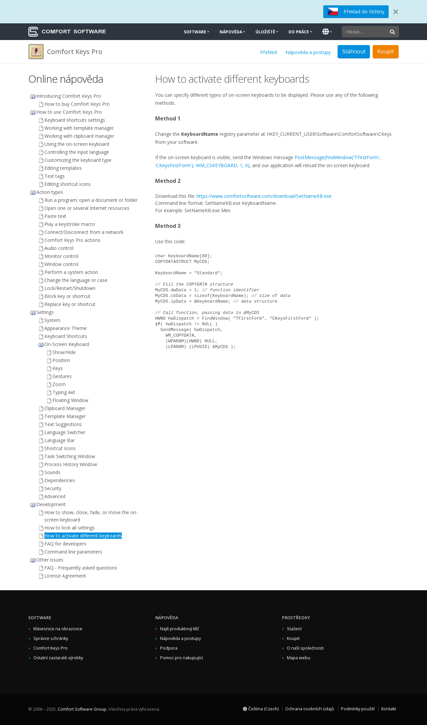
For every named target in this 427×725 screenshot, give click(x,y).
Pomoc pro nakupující (181, 658)
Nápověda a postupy (308, 52)
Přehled (268, 52)
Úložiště (265, 32)
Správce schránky (50, 638)
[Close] (396, 11)
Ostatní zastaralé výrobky (58, 658)
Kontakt (388, 709)
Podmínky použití (358, 709)
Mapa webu (298, 658)
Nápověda (231, 32)
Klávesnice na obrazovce (57, 629)
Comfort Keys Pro (50, 648)
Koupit (385, 51)
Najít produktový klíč (179, 629)
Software (195, 32)
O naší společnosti (305, 648)
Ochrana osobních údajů (309, 709)
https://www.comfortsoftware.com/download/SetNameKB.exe (264, 196)
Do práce (299, 32)
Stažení (294, 629)
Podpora (168, 648)
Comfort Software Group (82, 709)
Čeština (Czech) (261, 709)
